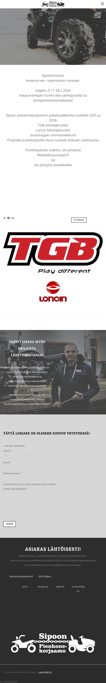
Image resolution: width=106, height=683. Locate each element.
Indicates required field (14, 445)
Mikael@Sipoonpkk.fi (86, 575)
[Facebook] (4, 217)
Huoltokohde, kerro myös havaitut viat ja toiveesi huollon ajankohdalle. (29, 486)
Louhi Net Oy (45, 671)
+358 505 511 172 (65, 575)
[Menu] (102, 3)
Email (7, 461)
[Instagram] (8, 217)
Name (7, 450)
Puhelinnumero (12, 472)
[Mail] (12, 217)
